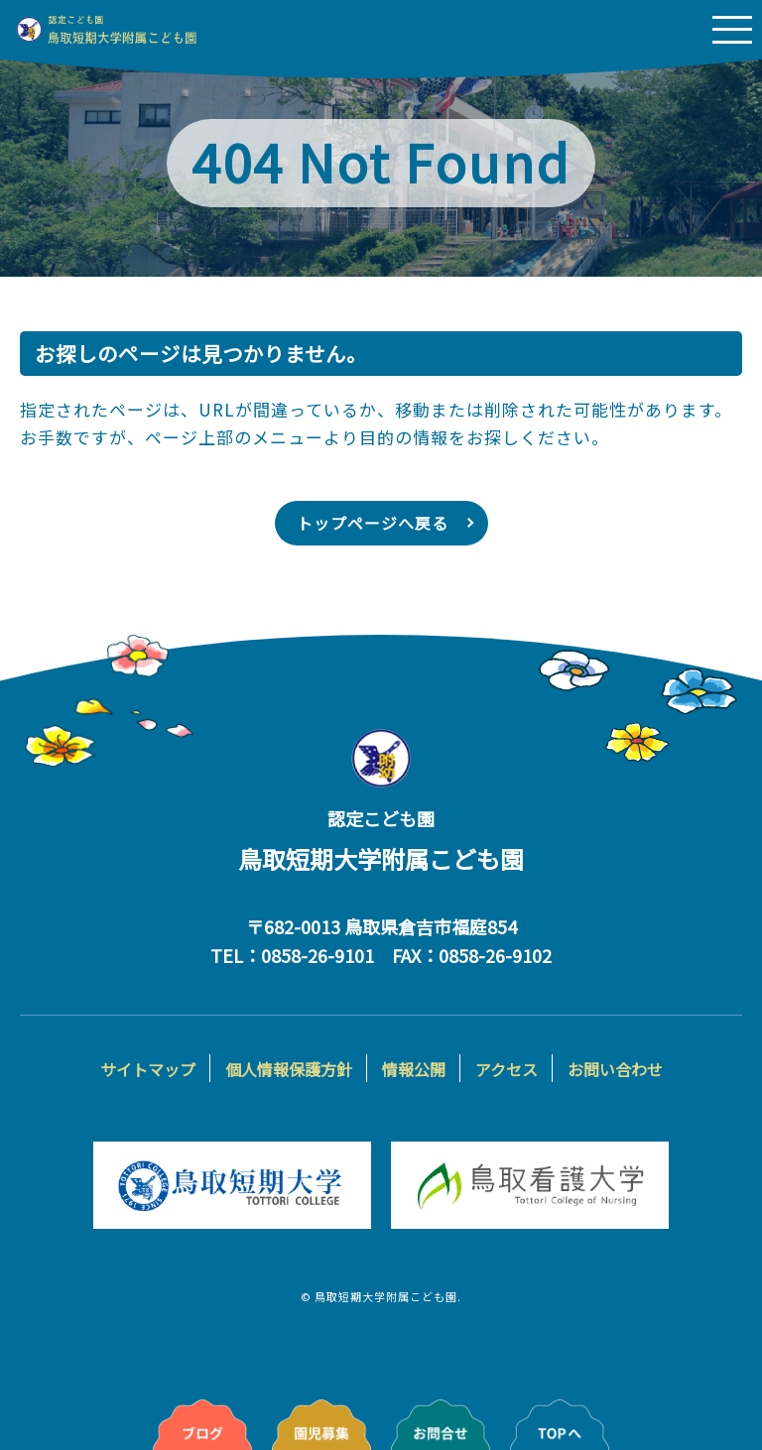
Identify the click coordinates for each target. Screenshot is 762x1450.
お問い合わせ (615, 1069)
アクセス (506, 1069)
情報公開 (413, 1069)
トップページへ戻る (372, 523)
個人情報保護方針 (288, 1069)
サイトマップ (147, 1069)
